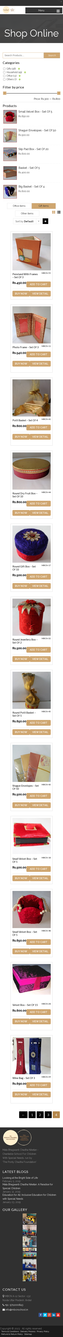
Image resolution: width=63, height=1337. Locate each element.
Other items (27, 213)
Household (14, 72)
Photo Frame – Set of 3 (25, 347)
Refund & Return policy (12, 1334)
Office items (19, 206)
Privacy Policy (43, 1331)
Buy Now (21, 293)
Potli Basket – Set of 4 (25, 420)
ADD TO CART (38, 284)
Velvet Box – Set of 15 (25, 1004)
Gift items (43, 206)
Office (12, 75)
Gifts (11, 68)
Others (12, 79)
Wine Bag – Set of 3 (23, 1077)
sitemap (28, 1334)
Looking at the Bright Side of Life (20, 1177)
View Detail (40, 293)
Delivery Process (27, 1331)
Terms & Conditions (10, 1331)
